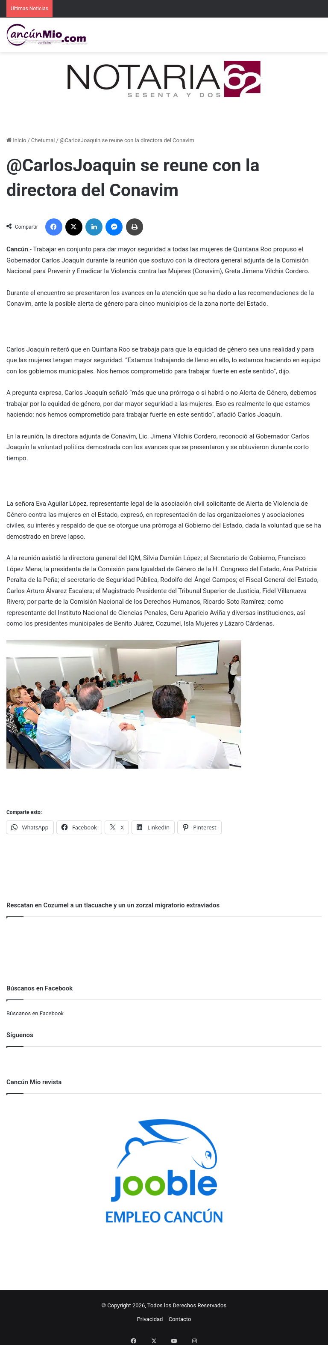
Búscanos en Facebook (35, 1013)
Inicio (16, 140)
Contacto (180, 1319)
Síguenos (19, 1035)
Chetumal (43, 140)
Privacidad (150, 1319)
